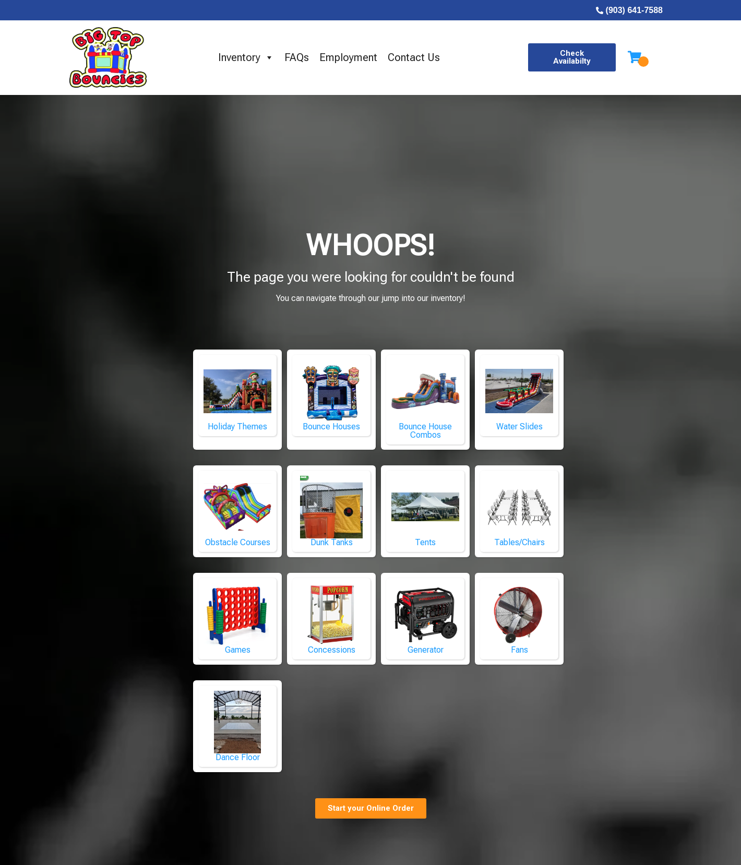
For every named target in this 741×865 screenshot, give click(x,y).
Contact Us (414, 57)
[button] (571, 57)
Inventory (246, 57)
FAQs (296, 57)
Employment (348, 57)
